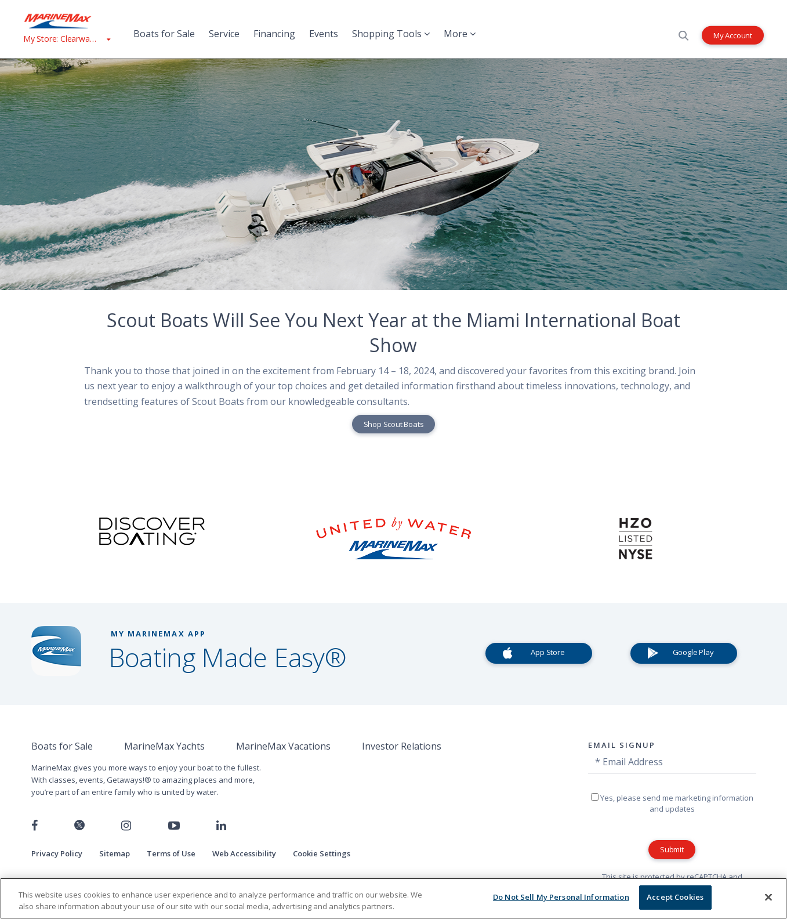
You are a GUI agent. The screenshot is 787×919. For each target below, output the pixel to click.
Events (323, 33)
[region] (393, 898)
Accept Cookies (675, 897)
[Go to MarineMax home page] (66, 21)
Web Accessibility (244, 853)
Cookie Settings (321, 853)
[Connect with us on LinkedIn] (221, 825)
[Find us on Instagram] (126, 825)
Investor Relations (401, 746)
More (460, 33)
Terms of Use (171, 853)
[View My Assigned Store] (66, 39)
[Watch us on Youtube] (174, 825)
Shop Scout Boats (394, 424)
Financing (274, 33)
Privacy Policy (56, 853)
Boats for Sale (164, 33)
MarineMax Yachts (164, 746)
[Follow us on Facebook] (34, 825)
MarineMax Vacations (283, 746)
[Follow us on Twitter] (79, 826)
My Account (732, 35)
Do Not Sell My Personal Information (561, 897)
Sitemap (114, 853)
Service (224, 33)
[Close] (768, 897)
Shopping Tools (391, 33)
